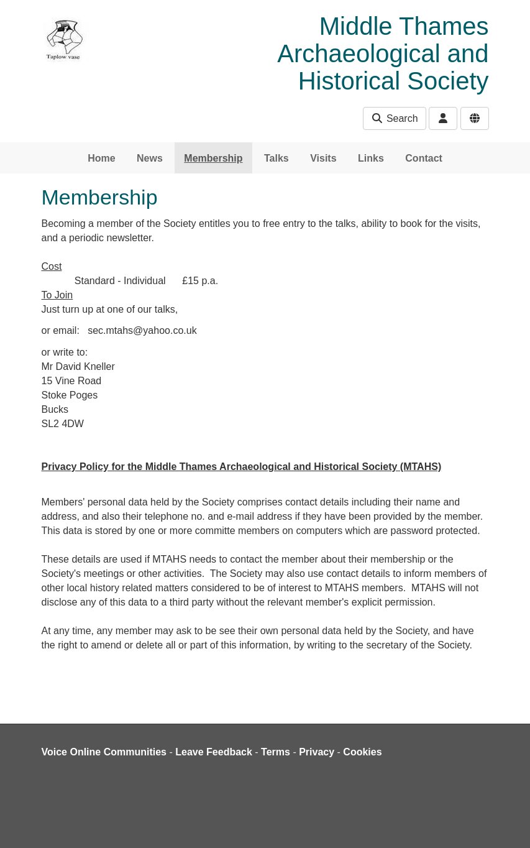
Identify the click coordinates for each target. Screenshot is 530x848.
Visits (323, 158)
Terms (275, 752)
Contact (423, 158)
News (150, 158)
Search (394, 118)
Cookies (362, 752)
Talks (276, 158)
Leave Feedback (213, 752)
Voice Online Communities (104, 752)
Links (371, 158)
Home (101, 158)
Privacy (316, 752)
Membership (213, 158)
